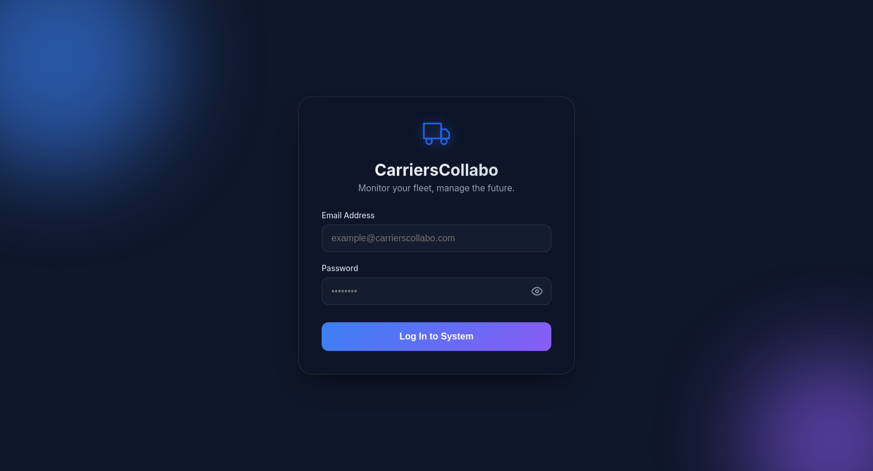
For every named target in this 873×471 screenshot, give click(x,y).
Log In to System (437, 336)
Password (340, 268)
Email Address (348, 215)
